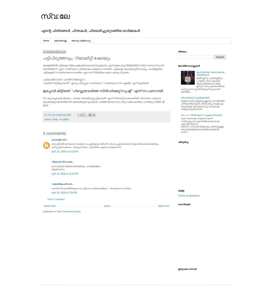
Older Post (163, 206)
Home (46, 40)
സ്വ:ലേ (55, 16)
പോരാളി (56, 139)
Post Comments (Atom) (69, 211)
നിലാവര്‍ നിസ (59, 162)
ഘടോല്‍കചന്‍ (59, 184)
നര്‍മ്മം (55, 119)
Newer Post (50, 206)
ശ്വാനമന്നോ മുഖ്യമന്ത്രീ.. (196, 97)
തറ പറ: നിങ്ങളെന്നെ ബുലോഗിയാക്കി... (202, 115)
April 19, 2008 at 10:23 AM (65, 151)
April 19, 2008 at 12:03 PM (65, 173)
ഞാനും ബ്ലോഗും (81, 40)
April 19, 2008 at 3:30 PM (64, 192)
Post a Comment (56, 199)
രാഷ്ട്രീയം (64, 119)
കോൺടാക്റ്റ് (60, 40)
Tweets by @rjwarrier (189, 195)
